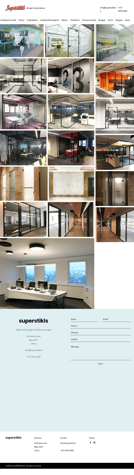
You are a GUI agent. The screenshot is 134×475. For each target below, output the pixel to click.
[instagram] (94, 442)
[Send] (100, 364)
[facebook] (90, 442)
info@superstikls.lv (33, 350)
